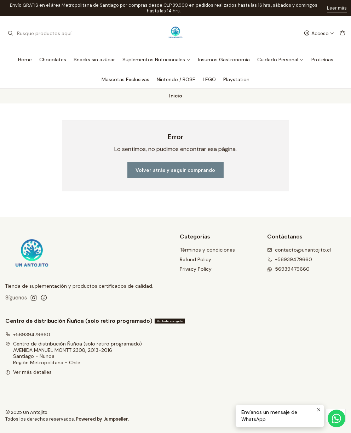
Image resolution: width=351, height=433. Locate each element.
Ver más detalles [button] (28, 372)
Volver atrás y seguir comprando (175, 170)
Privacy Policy (196, 269)
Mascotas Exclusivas (125, 79)
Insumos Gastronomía (224, 59)
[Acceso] (319, 33)
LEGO (209, 79)
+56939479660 (289, 259)
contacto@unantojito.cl (299, 250)
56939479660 (288, 269)
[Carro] (342, 33)
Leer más (337, 8)
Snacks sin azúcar (94, 59)
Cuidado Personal (280, 59)
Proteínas (322, 59)
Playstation (236, 79)
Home (25, 59)
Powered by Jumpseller (102, 419)
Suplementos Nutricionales (156, 59)
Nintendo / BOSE (176, 79)
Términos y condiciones (207, 250)
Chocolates (52, 59)
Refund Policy (195, 259)
